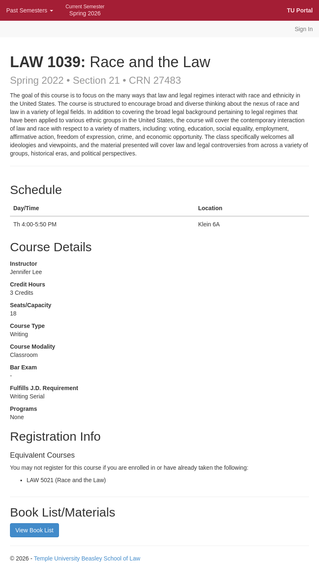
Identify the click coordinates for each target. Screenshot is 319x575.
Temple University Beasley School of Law (87, 558)
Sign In (303, 29)
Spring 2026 (85, 10)
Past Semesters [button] (29, 10)
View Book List (34, 530)
